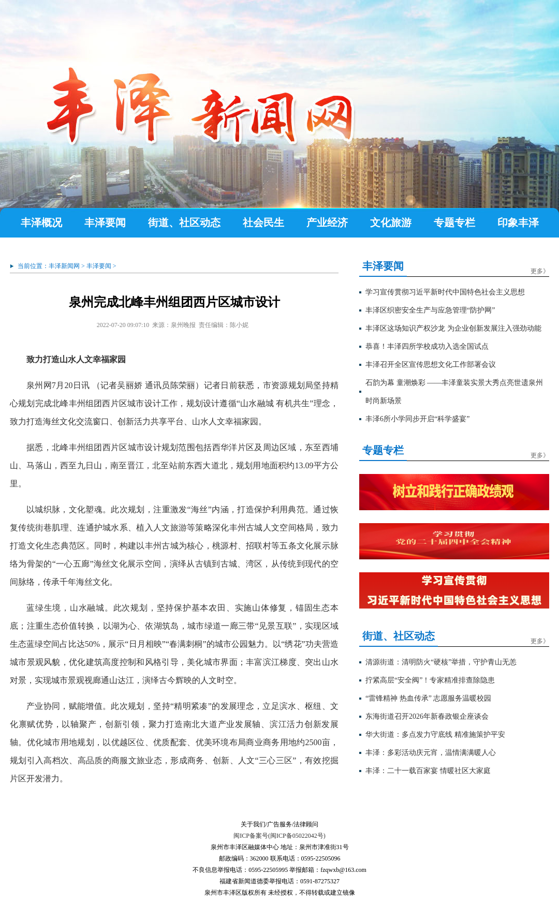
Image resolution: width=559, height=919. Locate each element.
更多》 (540, 271)
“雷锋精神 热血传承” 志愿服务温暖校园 (428, 698)
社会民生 (263, 222)
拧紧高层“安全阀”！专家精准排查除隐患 (430, 680)
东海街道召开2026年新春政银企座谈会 (427, 716)
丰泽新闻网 (64, 266)
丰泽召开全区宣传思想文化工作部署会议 (430, 364)
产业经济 (327, 222)
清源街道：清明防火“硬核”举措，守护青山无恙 (441, 662)
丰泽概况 (41, 222)
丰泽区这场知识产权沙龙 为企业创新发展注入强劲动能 (453, 328)
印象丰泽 (518, 222)
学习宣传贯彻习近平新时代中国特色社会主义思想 (445, 292)
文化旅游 (390, 222)
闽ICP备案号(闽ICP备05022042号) (279, 835)
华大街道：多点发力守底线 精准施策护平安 (435, 734)
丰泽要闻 (105, 222)
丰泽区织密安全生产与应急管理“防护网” (430, 310)
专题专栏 (454, 222)
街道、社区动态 (184, 222)
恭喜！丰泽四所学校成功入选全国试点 (427, 346)
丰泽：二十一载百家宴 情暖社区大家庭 (428, 771)
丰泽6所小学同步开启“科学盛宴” (417, 419)
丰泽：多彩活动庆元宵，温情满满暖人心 (430, 753)
